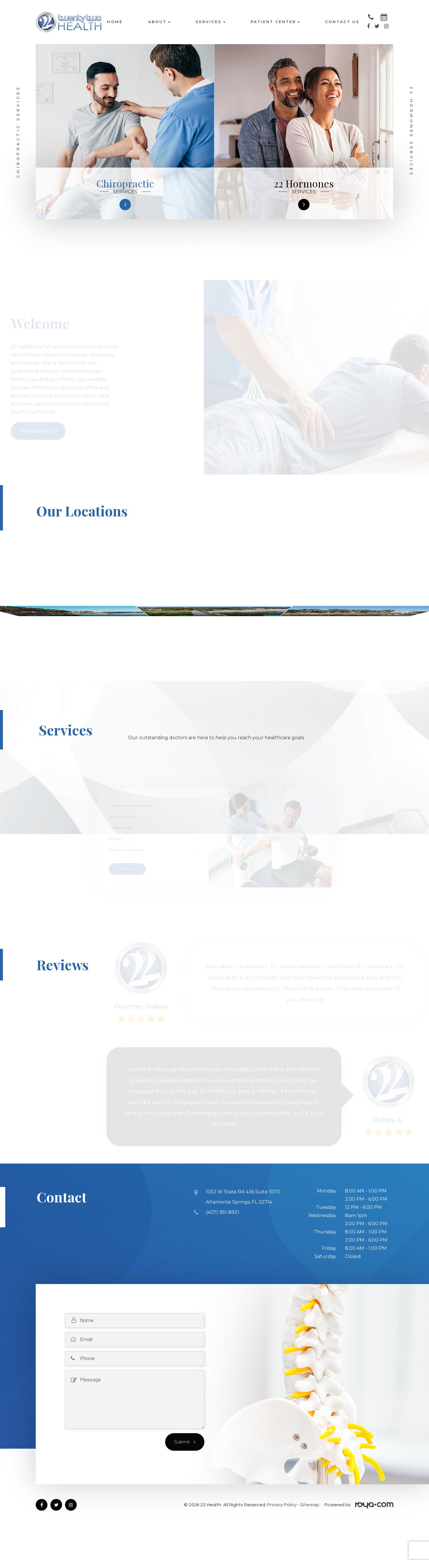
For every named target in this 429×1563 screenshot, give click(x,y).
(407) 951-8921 (222, 1241)
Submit (182, 1471)
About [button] (159, 22)
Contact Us (342, 22)
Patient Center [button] (275, 22)
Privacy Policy (282, 1534)
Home (115, 22)
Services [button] (210, 22)
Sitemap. (310, 1534)
